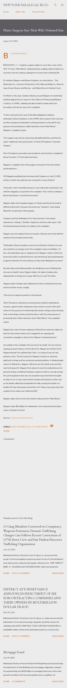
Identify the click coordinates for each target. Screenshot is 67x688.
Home (6, 12)
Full (29, 426)
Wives (45, 426)
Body (13, 426)
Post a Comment (21, 573)
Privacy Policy (38, 12)
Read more (58, 573)
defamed (21, 426)
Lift (33, 426)
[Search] (55, 5)
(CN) (16, 65)
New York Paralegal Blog (25, 5)
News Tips (20, 12)
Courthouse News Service (21, 418)
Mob (38, 426)
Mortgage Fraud (13, 652)
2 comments (18, 681)
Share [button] (6, 431)
